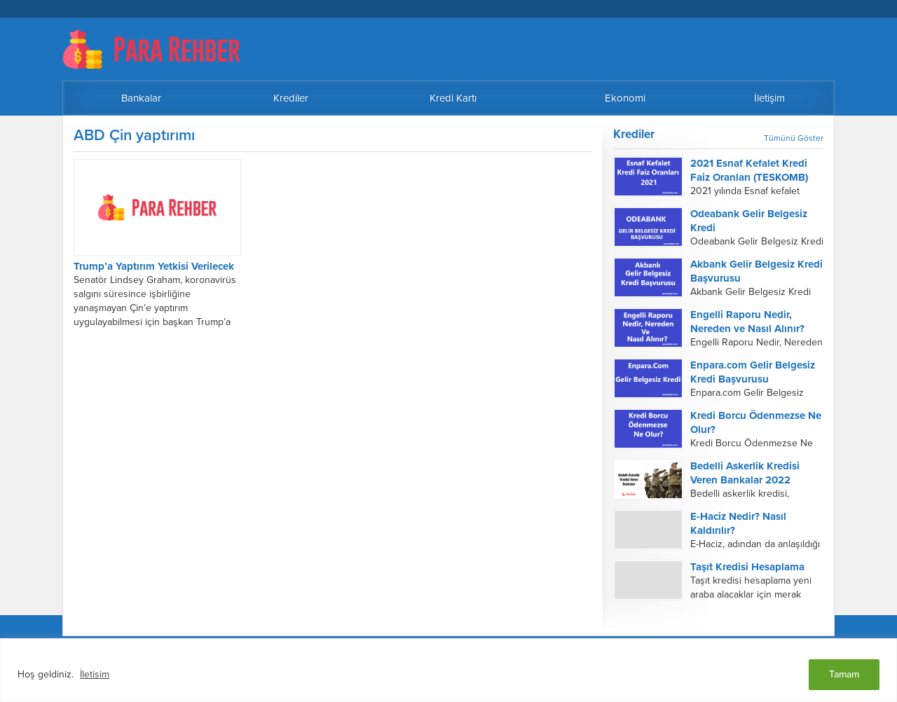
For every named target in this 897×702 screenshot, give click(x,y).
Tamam (844, 674)
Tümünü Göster (793, 138)
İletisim (94, 674)
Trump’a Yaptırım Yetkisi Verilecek (154, 266)
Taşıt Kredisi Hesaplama (747, 566)
